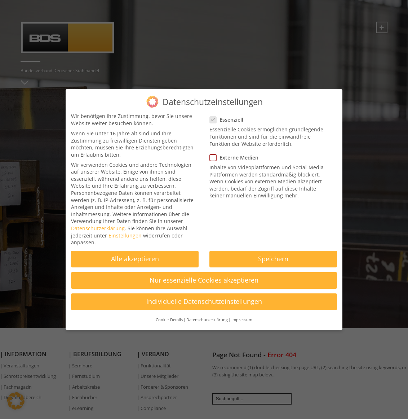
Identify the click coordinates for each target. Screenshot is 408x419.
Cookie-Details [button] (169, 315)
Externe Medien (236, 153)
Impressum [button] (241, 315)
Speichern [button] (273, 254)
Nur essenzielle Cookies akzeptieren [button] (204, 276)
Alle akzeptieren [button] (135, 254)
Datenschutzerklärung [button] (207, 315)
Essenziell (228, 115)
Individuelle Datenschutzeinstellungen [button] (204, 297)
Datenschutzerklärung (98, 224)
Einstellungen (125, 231)
